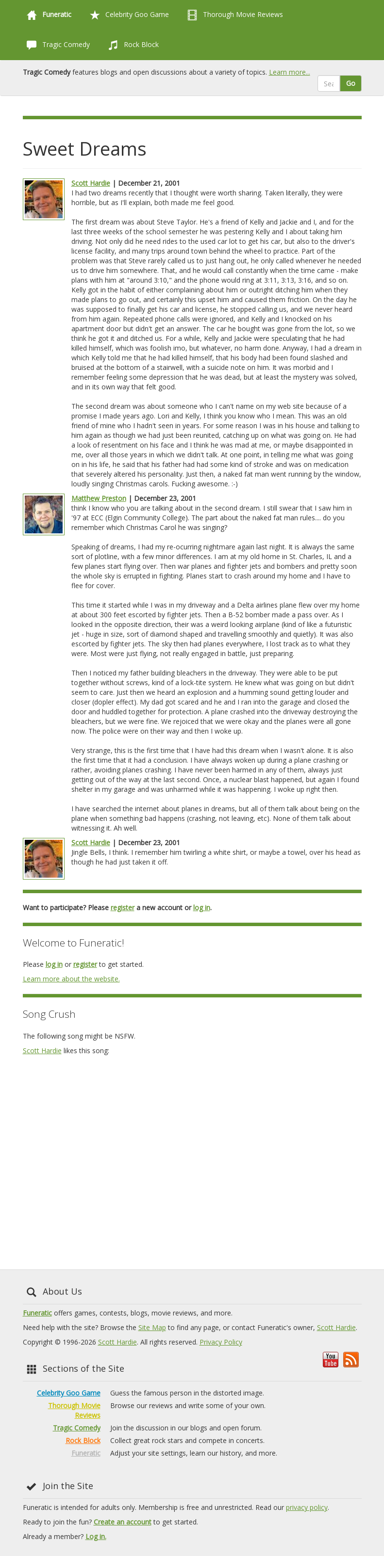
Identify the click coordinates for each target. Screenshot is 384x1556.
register (122, 907)
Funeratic (37, 1312)
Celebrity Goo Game (127, 15)
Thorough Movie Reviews (233, 15)
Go (350, 83)
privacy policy (307, 1507)
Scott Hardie (90, 183)
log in (201, 907)
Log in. (95, 1536)
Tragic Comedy (56, 45)
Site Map (152, 1327)
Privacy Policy (221, 1342)
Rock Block (131, 45)
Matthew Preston (98, 498)
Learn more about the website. (71, 978)
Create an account (122, 1521)
